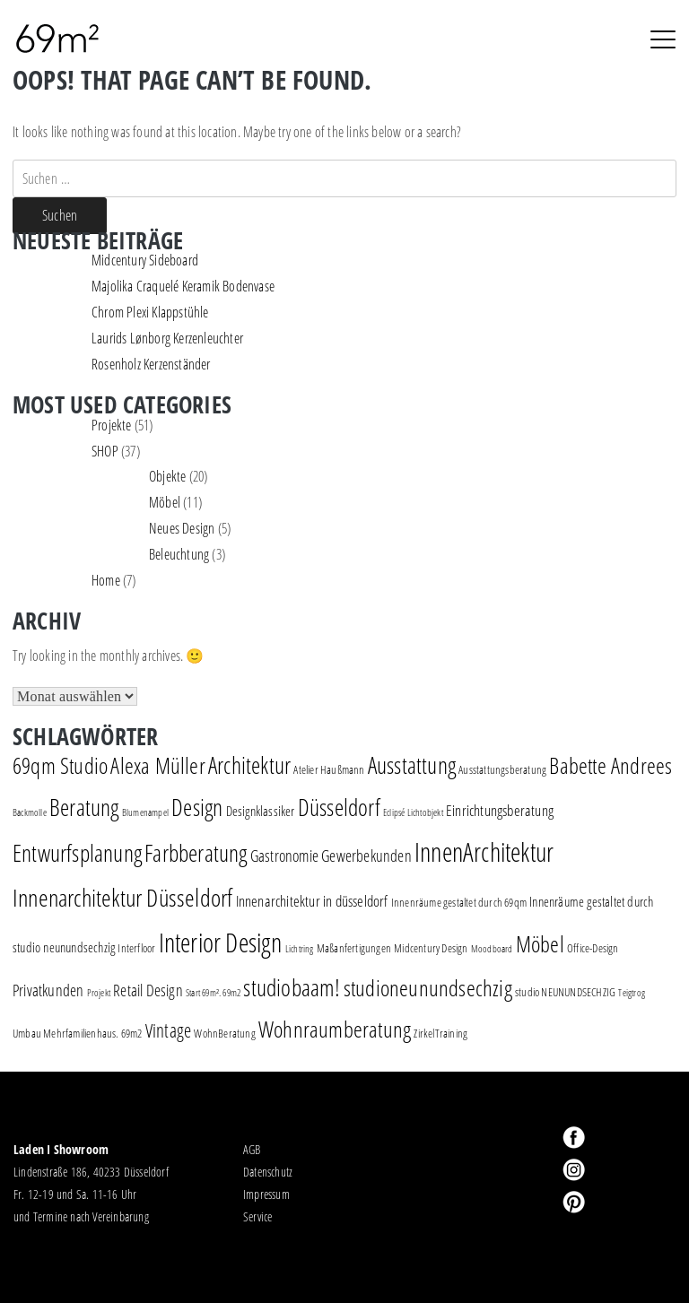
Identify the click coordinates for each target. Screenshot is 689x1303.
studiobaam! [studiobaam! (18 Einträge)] (291, 987)
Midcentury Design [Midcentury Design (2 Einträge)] (430, 948)
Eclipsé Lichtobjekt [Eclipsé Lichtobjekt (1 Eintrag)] (413, 812)
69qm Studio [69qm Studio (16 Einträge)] (60, 765)
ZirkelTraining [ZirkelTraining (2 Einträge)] (440, 1033)
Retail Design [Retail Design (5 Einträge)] (148, 990)
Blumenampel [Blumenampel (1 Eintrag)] (145, 812)
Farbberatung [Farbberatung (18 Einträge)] (195, 853)
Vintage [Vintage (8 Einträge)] (168, 1030)
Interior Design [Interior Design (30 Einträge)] (221, 942)
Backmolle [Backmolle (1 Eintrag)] (30, 812)
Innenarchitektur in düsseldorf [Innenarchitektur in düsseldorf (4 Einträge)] (312, 900)
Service (257, 1216)
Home (106, 580)
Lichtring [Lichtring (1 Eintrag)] (299, 949)
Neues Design (181, 528)
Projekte (112, 425)
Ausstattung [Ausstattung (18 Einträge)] (412, 765)
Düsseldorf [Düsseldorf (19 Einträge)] (339, 807)
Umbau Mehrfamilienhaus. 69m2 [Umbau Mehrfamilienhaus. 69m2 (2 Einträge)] (78, 1033)
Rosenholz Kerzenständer (151, 364)
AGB (252, 1149)
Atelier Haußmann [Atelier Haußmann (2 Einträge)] (328, 769)
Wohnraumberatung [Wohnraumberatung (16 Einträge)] (334, 1028)
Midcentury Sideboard (145, 260)
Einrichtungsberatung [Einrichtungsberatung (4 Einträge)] (500, 810)
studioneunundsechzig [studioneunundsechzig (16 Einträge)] (428, 987)
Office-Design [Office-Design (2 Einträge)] (593, 948)
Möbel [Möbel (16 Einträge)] (540, 943)
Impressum (266, 1194)
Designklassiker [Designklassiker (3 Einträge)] (260, 811)
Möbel (164, 502)
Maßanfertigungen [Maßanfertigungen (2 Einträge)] (354, 948)
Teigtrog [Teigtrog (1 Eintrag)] (631, 992)
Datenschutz (267, 1171)
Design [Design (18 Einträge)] (196, 807)
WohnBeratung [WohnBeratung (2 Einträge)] (224, 1033)
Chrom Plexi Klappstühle (150, 312)
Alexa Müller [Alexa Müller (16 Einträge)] (157, 765)
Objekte (167, 476)
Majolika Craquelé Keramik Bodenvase (183, 286)
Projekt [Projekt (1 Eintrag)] (98, 992)
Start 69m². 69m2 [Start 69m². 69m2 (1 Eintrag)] (213, 992)
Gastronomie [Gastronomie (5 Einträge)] (284, 855)
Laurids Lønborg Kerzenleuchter (167, 338)
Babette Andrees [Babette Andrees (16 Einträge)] (610, 765)
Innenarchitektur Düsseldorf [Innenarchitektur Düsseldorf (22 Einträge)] (122, 897)
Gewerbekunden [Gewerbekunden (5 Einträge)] (366, 855)
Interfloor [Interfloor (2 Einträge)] (136, 948)
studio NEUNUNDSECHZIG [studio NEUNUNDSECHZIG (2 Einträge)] (565, 992)
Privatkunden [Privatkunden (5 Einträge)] (48, 990)
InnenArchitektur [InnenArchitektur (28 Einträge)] (484, 851)
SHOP (105, 451)
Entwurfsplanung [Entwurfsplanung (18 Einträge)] (77, 853)
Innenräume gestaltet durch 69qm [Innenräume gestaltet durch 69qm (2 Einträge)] (459, 902)
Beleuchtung (179, 554)
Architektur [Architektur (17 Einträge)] (249, 765)
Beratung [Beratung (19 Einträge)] (84, 807)
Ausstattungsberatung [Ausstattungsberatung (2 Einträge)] (502, 769)
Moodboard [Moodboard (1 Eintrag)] (492, 949)
